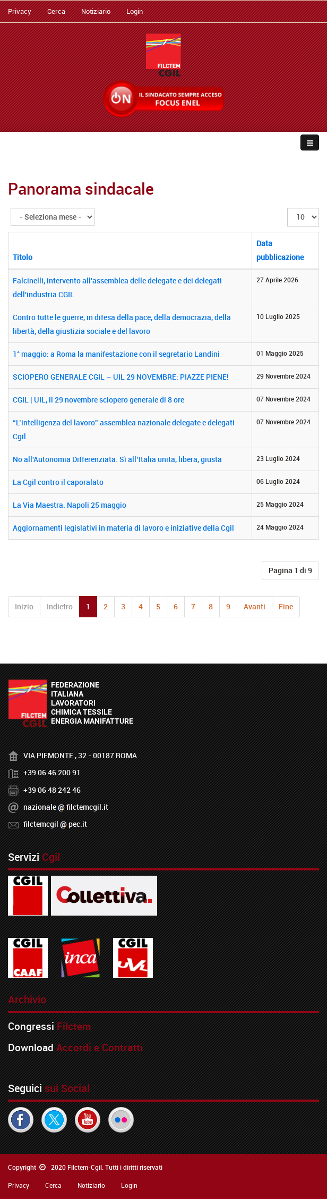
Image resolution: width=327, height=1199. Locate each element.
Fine (286, 606)
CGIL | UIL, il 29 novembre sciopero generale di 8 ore (98, 400)
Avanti (254, 606)
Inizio (24, 606)
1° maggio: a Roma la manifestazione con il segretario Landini (116, 354)
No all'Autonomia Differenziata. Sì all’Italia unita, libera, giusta (117, 459)
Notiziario (95, 11)
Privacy (19, 11)
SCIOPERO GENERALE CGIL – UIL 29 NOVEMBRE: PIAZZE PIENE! (121, 377)
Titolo (22, 257)
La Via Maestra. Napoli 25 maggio (69, 505)
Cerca (56, 11)
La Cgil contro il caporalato (58, 482)
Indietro (60, 606)
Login (134, 11)
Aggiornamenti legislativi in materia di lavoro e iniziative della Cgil (123, 528)
